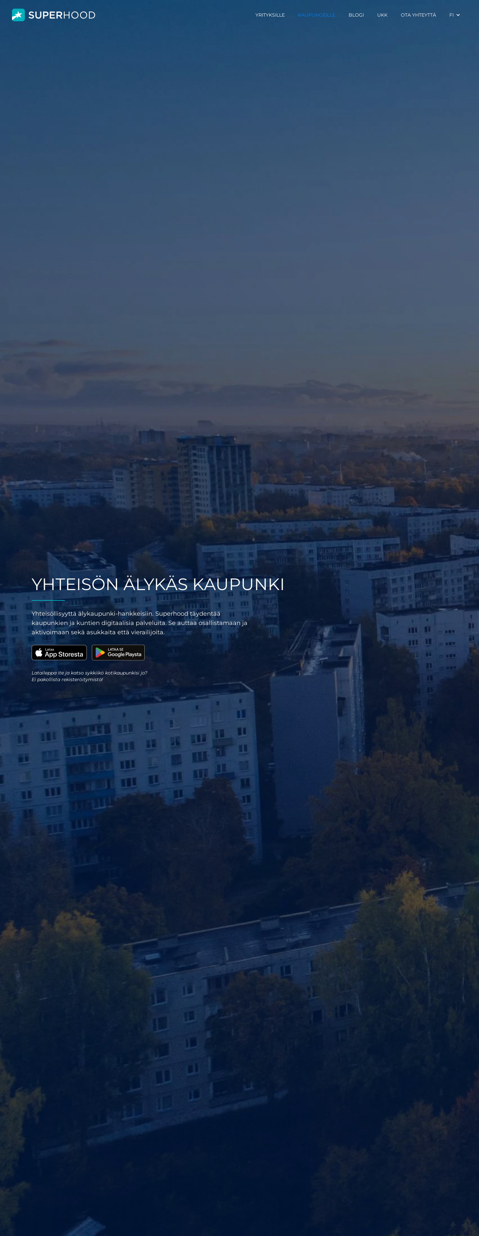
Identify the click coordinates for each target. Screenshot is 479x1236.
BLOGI (356, 15)
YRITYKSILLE (270, 15)
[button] (455, 15)
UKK (382, 15)
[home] (53, 15)
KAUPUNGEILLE (316, 15)
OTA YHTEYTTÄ (418, 15)
